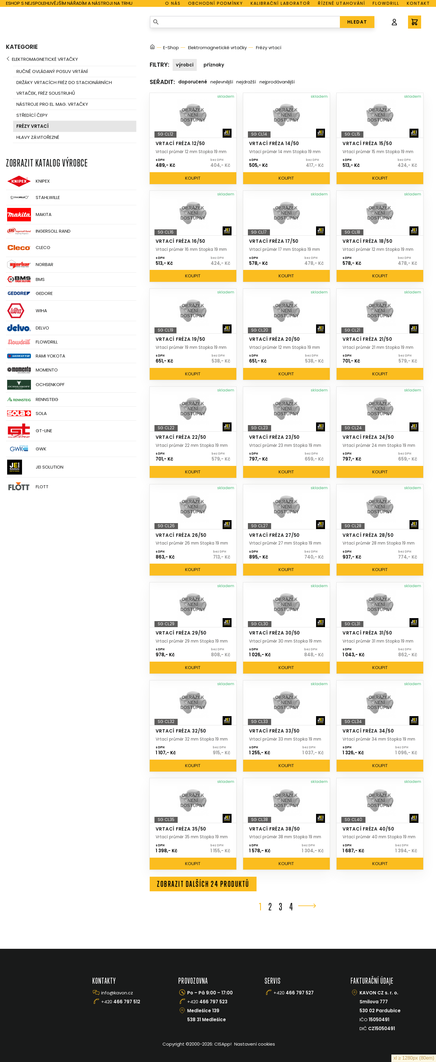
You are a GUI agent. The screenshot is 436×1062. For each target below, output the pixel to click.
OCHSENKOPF (35, 385)
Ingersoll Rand (38, 231)
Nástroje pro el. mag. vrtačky (52, 104)
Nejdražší (246, 82)
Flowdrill (386, 3)
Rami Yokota (35, 356)
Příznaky (214, 65)
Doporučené (192, 82)
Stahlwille (33, 197)
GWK (26, 449)
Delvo (27, 327)
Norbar (29, 265)
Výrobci (184, 65)
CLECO (28, 247)
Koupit (193, 178)
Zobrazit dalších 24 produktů (203, 883)
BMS (25, 279)
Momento (32, 369)
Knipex (28, 181)
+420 (120, 1002)
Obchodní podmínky (215, 3)
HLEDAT (357, 22)
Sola (26, 413)
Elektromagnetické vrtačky (45, 59)
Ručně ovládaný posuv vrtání (52, 71)
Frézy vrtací (32, 126)
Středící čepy (32, 115)
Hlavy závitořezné (37, 137)
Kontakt (418, 3)
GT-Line (29, 430)
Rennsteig (32, 399)
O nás (173, 3)
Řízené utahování (341, 3)
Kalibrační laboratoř (280, 3)
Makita (28, 215)
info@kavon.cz (117, 993)
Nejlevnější (221, 82)
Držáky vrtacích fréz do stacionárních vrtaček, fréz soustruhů (64, 87)
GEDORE (29, 293)
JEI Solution (34, 467)
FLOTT (27, 487)
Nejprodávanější (277, 82)
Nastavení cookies (254, 1044)
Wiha (26, 310)
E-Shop (171, 47)
